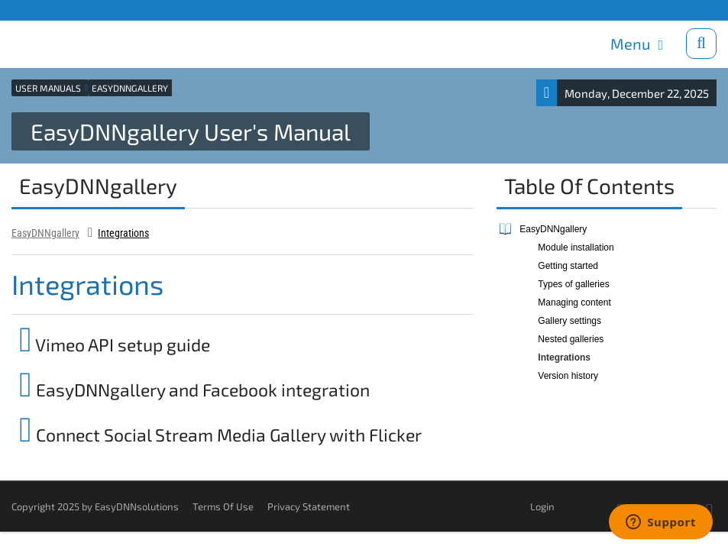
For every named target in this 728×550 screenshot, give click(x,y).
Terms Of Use (223, 506)
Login (542, 506)
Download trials (681, 9)
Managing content (574, 301)
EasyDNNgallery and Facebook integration (194, 389)
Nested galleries (570, 338)
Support (92, 9)
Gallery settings (569, 320)
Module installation (575, 246)
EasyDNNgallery (45, 232)
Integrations (123, 232)
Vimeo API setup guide (114, 343)
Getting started (568, 265)
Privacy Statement (308, 506)
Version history (568, 375)
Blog (127, 9)
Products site (40, 9)
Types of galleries (573, 283)
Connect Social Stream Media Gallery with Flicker (220, 434)
